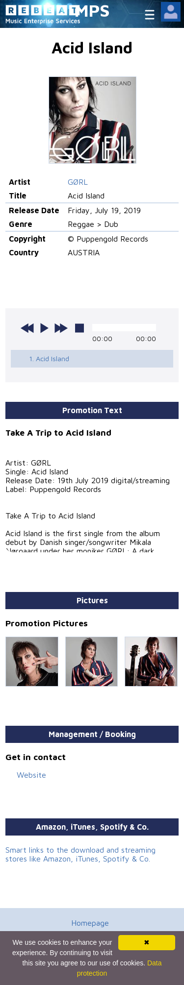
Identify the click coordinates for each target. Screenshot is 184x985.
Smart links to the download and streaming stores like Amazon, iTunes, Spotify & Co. (80, 854)
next (61, 328)
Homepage (90, 922)
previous (27, 328)
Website (31, 774)
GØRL (78, 181)
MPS (92, 10)
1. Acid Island (49, 358)
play (44, 328)
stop (79, 328)
